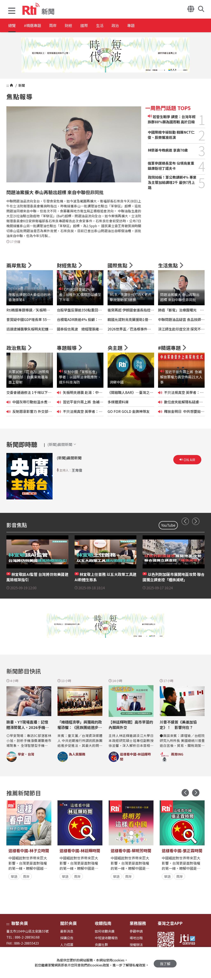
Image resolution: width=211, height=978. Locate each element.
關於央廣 (68, 923)
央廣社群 (101, 945)
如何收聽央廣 (105, 931)
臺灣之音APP (170, 923)
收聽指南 (103, 923)
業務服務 (138, 923)
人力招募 (66, 945)
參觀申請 (136, 931)
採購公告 (66, 938)
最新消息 (66, 931)
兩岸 (60, 26)
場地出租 (136, 938)
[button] (12, 11)
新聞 (21, 85)
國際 (97, 26)
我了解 (165, 962)
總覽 (12, 26)
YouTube (168, 525)
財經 (79, 26)
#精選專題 (36, 26)
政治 (134, 26)
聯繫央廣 (19, 923)
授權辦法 (136, 945)
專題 (153, 26)
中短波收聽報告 (106, 938)
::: (7, 85)
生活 (116, 26)
